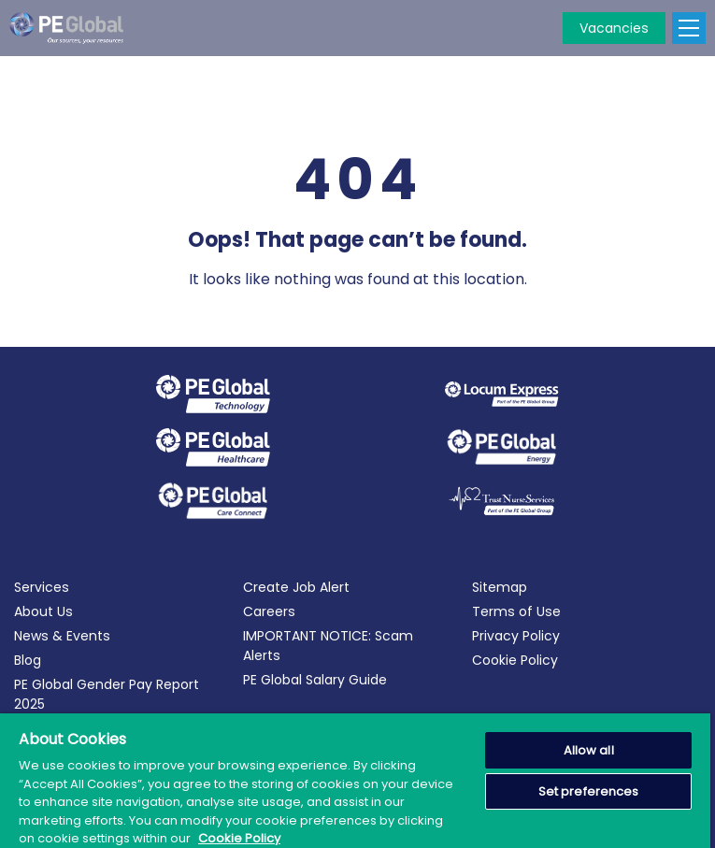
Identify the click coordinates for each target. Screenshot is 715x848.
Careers (269, 611)
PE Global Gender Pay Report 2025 (106, 694)
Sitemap (499, 587)
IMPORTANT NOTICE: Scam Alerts (328, 645)
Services (41, 587)
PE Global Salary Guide (315, 679)
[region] (355, 780)
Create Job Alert (296, 587)
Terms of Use (516, 611)
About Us (43, 611)
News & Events (62, 635)
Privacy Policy (516, 635)
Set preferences (588, 791)
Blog (27, 660)
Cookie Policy (515, 660)
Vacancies (614, 28)
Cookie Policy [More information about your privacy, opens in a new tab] (239, 838)
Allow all (589, 750)
